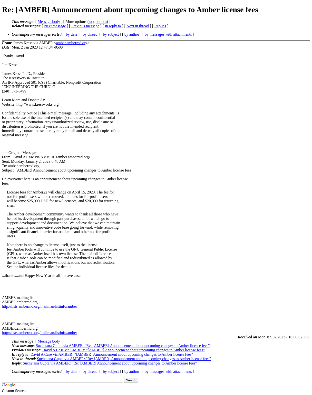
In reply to (113, 26)
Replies (160, 26)
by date (71, 34)
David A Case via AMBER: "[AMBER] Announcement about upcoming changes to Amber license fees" (123, 350)
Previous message (85, 26)
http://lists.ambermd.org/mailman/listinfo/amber (39, 306)
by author (131, 34)
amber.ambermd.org (72, 43)
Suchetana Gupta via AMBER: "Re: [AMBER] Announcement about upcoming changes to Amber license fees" (123, 346)
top (91, 22)
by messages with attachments (168, 34)
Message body (49, 22)
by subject (111, 34)
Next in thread (138, 26)
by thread (90, 34)
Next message (55, 26)
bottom (101, 22)
